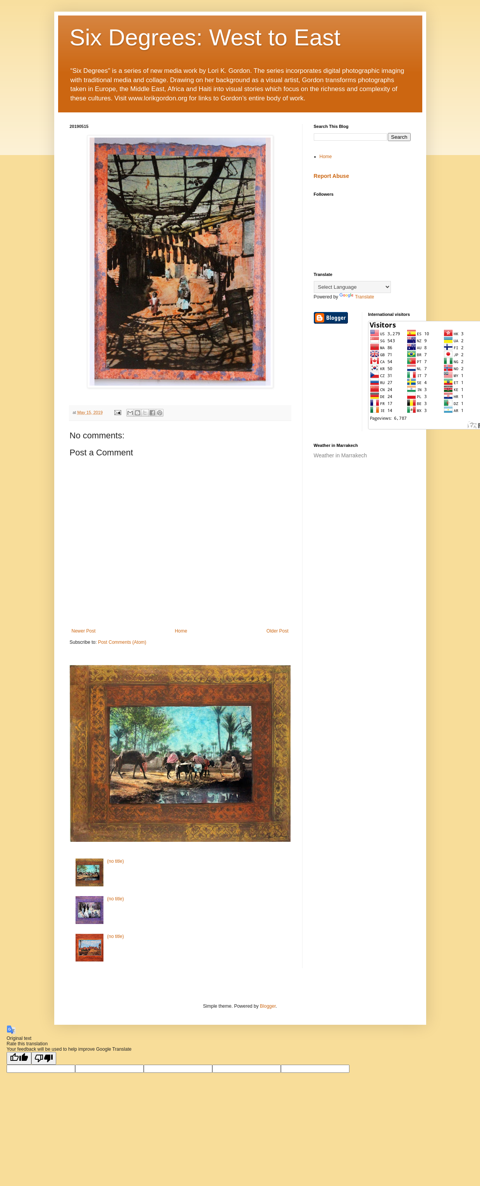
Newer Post (84, 631)
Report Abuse (331, 176)
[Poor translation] (43, 1058)
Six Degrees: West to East (205, 37)
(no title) (115, 861)
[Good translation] (19, 1058)
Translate (356, 297)
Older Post (278, 631)
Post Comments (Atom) (122, 642)
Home (181, 631)
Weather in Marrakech (340, 455)
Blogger (268, 1006)
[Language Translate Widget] (352, 287)
